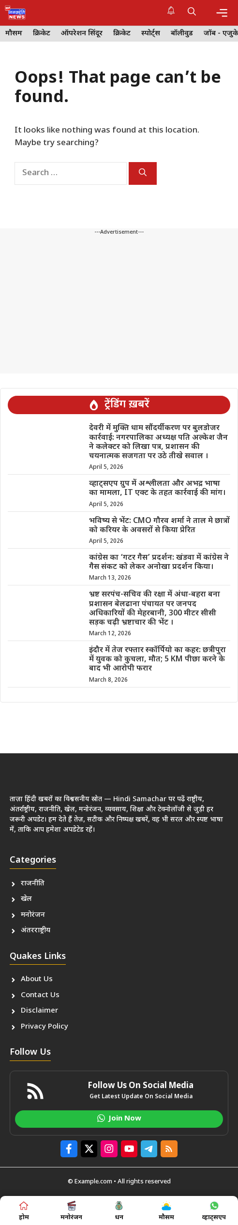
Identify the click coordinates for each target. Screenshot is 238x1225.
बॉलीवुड (182, 33)
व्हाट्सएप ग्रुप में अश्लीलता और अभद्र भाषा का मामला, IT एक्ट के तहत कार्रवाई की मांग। (157, 488)
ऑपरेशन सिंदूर (82, 33)
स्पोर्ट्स (150, 33)
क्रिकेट (41, 33)
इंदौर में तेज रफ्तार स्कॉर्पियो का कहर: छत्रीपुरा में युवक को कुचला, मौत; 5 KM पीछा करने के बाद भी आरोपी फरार (157, 659)
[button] (192, 12)
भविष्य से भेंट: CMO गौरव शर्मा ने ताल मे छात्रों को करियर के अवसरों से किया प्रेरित (159, 526)
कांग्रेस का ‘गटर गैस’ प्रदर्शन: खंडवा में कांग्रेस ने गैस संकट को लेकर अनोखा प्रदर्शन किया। (159, 562)
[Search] (143, 173)
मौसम (13, 33)
